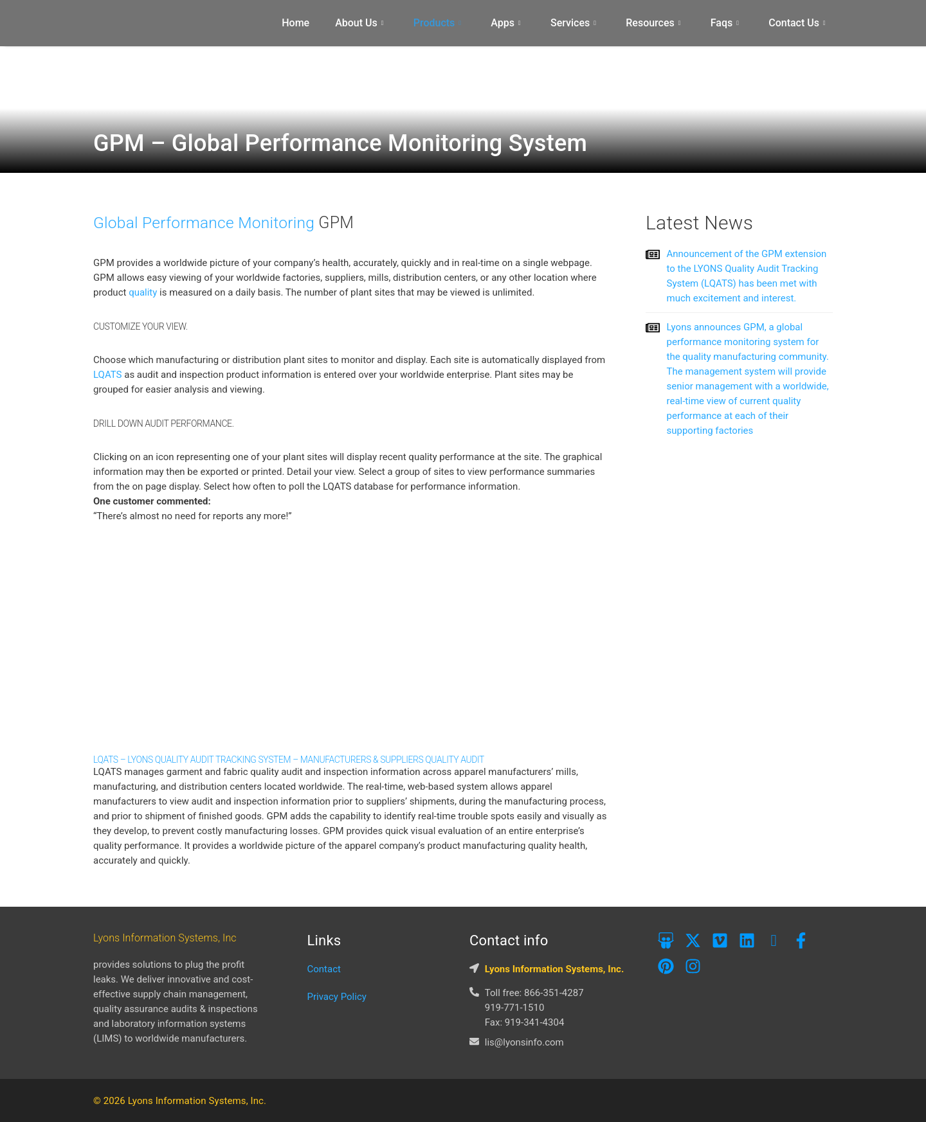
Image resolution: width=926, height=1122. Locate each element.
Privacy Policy (337, 995)
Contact (324, 968)
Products (439, 23)
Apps (508, 23)
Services (575, 23)
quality (143, 292)
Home (295, 23)
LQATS (107, 374)
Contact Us (799, 23)
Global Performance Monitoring (207, 222)
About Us (361, 23)
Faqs (727, 23)
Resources (655, 23)
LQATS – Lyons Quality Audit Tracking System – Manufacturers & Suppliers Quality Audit (290, 759)
